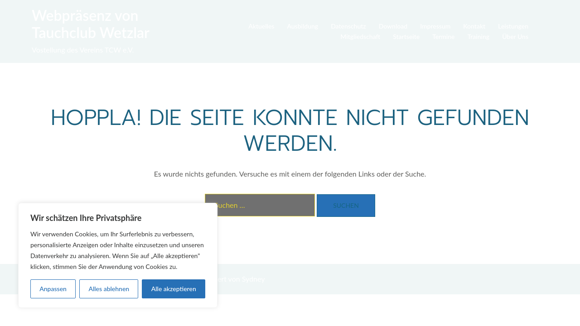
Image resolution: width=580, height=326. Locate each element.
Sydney (253, 278)
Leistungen (513, 26)
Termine (443, 36)
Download (393, 26)
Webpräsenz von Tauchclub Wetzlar (91, 23)
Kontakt (474, 26)
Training (479, 36)
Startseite (406, 36)
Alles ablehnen (108, 288)
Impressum (435, 26)
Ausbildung (302, 26)
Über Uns (515, 36)
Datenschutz (348, 26)
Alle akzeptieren (173, 288)
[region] (118, 255)
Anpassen (53, 288)
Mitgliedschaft (360, 36)
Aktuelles (261, 26)
